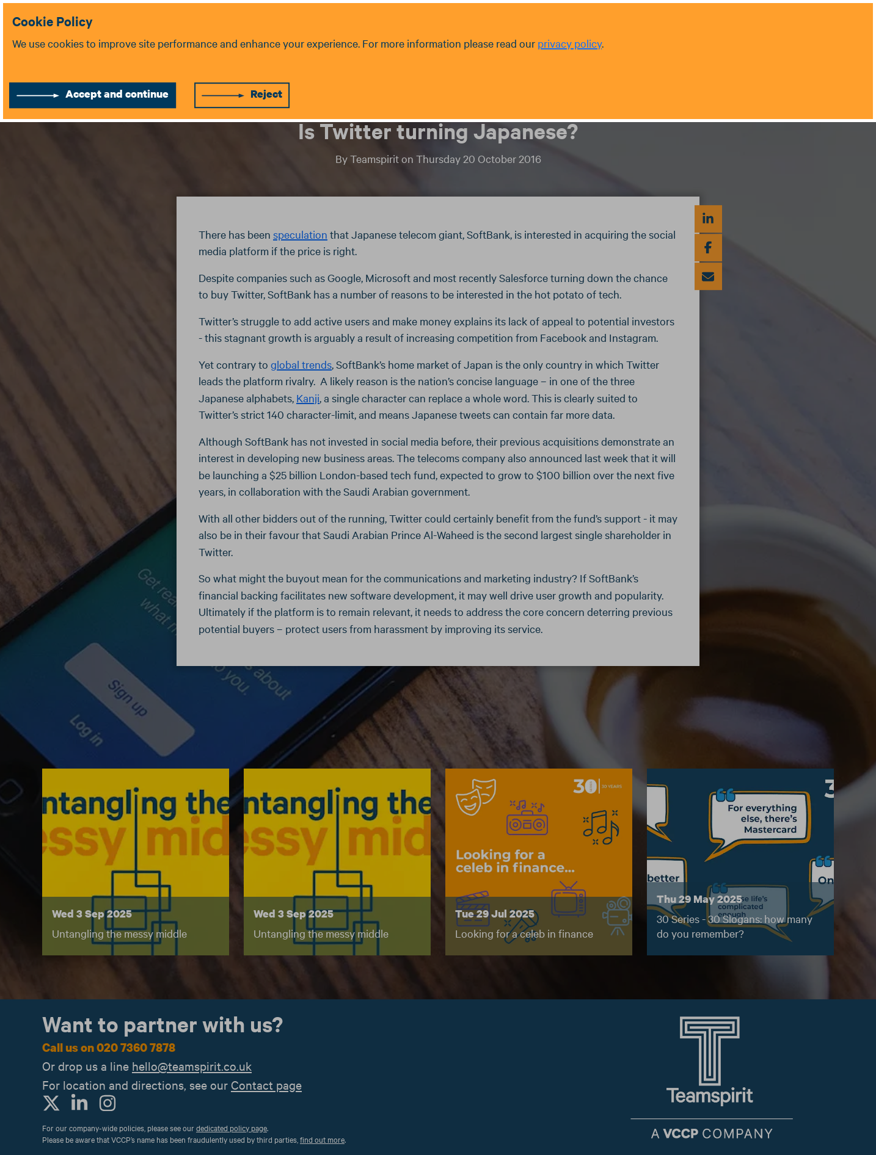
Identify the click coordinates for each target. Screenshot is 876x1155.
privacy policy (570, 43)
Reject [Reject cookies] (266, 94)
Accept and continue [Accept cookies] (117, 94)
